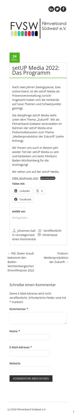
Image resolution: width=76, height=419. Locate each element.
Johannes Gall (26, 231)
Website (15, 363)
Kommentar (19, 309)
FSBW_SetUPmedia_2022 (25, 178)
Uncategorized (24, 235)
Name (15, 331)
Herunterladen (48, 178)
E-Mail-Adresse (21, 347)
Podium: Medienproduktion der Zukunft (56, 257)
